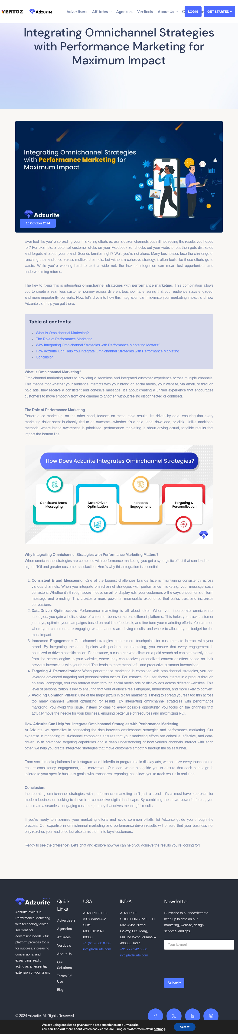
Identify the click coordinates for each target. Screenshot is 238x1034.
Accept (184, 1026)
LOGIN (193, 12)
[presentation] (199, 972)
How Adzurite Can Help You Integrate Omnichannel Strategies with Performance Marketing (107, 351)
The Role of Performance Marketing (64, 339)
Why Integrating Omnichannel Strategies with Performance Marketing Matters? (98, 345)
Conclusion (44, 357)
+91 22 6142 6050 (133, 949)
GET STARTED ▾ (219, 12)
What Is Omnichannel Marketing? (62, 333)
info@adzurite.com (97, 949)
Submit (174, 982)
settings (158, 1029)
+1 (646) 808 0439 (97, 943)
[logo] (32, 901)
